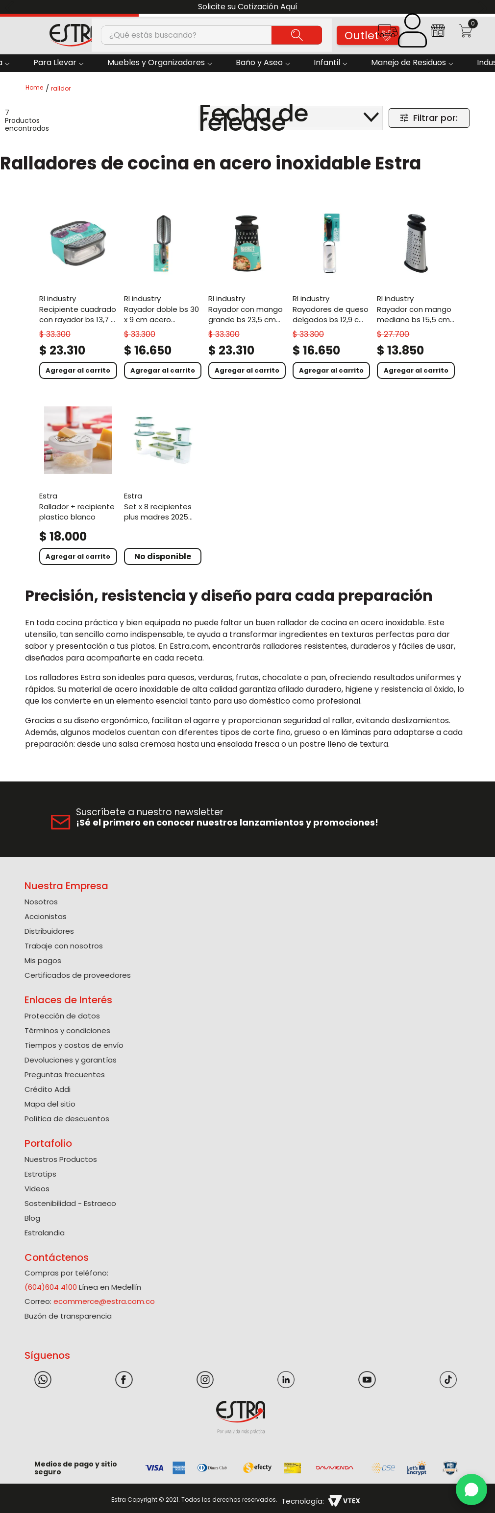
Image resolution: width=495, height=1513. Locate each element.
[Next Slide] (484, 7)
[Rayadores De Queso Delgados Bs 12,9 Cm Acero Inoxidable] (331, 293)
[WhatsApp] (471, 1489)
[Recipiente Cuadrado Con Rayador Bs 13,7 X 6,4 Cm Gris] (78, 293)
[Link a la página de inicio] (37, 88)
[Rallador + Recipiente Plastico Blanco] (78, 484)
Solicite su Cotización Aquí (247, 6)
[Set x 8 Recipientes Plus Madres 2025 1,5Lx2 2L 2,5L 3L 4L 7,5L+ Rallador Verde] (162, 484)
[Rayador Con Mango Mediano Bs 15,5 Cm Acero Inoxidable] (415, 293)
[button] (387, 34)
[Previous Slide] (11, 7)
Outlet (368, 35)
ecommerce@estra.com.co (104, 1301)
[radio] (109, 118)
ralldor (61, 88)
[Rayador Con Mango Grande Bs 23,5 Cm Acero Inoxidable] (247, 293)
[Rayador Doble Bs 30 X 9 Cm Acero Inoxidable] (162, 293)
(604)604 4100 (51, 1287)
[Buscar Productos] (297, 34)
